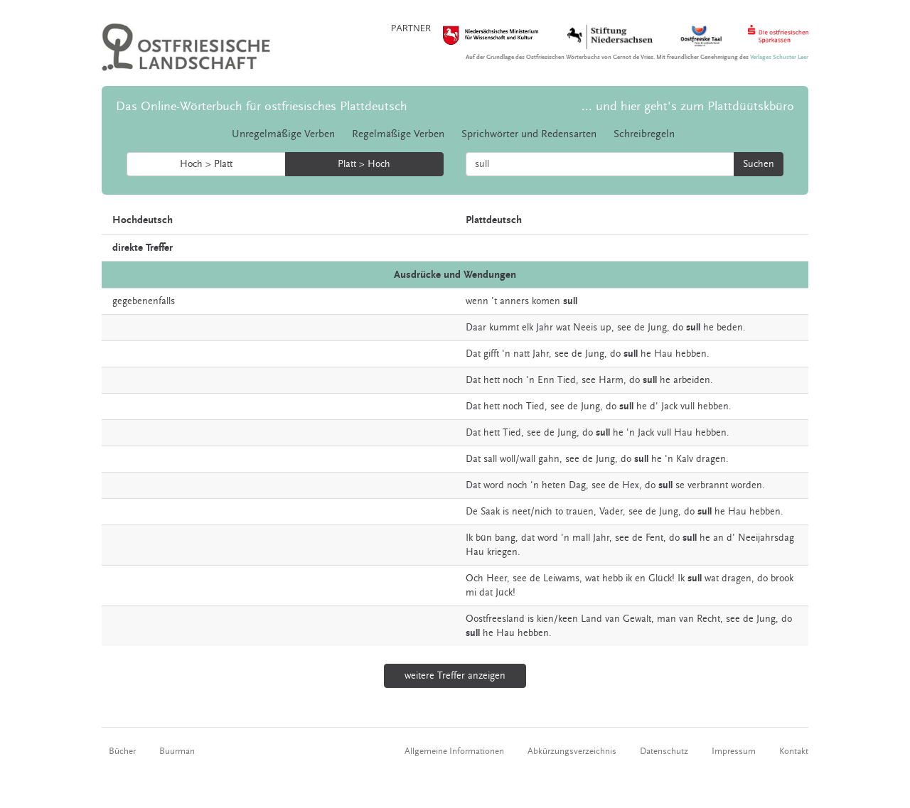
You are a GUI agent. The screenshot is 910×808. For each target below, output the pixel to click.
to (559, 511)
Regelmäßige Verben (398, 134)
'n (506, 354)
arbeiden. (693, 380)
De (472, 511)
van (612, 619)
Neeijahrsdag (766, 538)
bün (484, 538)
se (680, 485)
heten (554, 485)
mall (581, 538)
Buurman (177, 751)
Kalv (684, 459)
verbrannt (707, 485)
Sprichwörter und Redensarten (528, 134)
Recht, (710, 619)
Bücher (122, 751)
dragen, (738, 578)
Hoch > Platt (206, 164)
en (640, 578)
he (708, 327)
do (678, 327)
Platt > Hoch (364, 164)
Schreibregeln (644, 134)
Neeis (585, 327)
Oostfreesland (495, 619)
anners (514, 301)
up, (607, 327)
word (493, 485)
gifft (491, 354)
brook (782, 578)
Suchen (758, 164)
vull (687, 406)
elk (527, 327)
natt (521, 354)
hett (491, 380)
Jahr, (542, 354)
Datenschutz (664, 751)
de (639, 327)
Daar (476, 327)
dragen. (712, 459)
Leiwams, (562, 578)
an (718, 538)
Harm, (612, 380)
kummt (504, 327)
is (506, 511)
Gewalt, (638, 619)
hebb (612, 578)
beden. (731, 327)
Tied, (568, 380)
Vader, (612, 511)
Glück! (661, 578)
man (666, 619)
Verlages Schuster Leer (779, 57)
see (624, 327)
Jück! (505, 592)
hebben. (692, 354)
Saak (490, 511)
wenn (477, 301)
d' (654, 406)
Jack (669, 406)
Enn (546, 380)
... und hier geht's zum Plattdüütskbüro (688, 106)
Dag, (579, 485)
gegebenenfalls (143, 301)
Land (591, 619)
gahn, (550, 459)
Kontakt (793, 751)
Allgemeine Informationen (454, 751)
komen (546, 301)
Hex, (632, 485)
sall (490, 459)
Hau (663, 354)
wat (563, 327)
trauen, (581, 511)
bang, (506, 538)
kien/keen (557, 619)
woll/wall (517, 459)
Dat (473, 354)
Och (474, 578)
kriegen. (503, 552)
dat (528, 538)
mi (471, 592)
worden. (748, 485)
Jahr (544, 327)
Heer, (498, 578)
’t (494, 301)
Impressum (734, 751)
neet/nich (532, 511)
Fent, (656, 538)
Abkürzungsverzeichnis (572, 751)
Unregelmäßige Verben (283, 134)
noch (513, 380)
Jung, (659, 327)
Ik (469, 538)
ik (629, 578)
